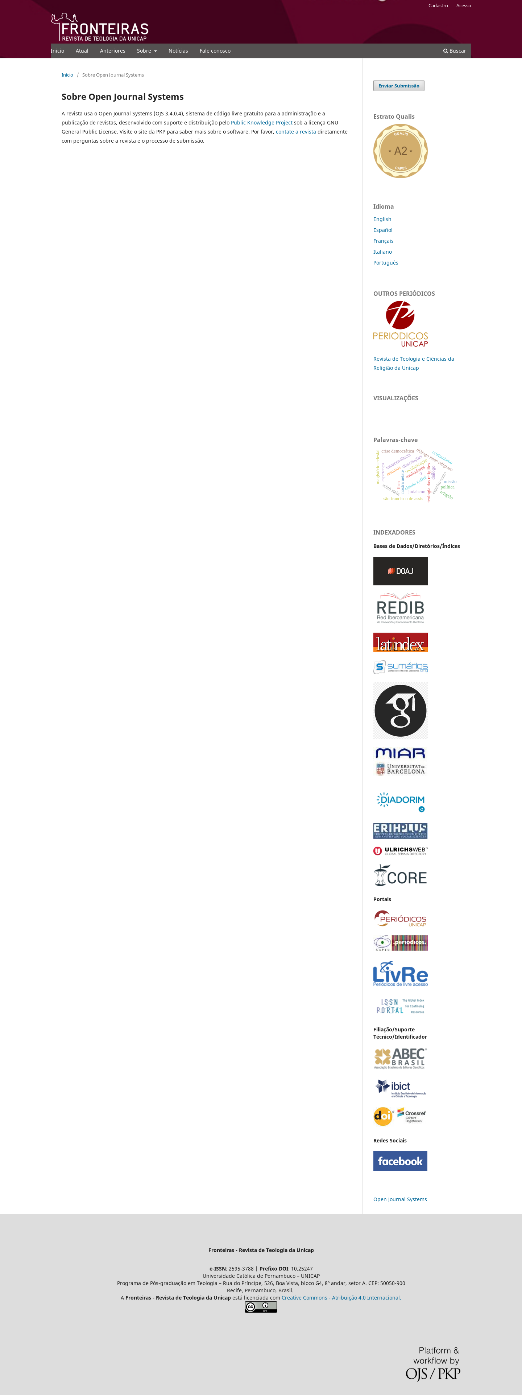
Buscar (454, 50)
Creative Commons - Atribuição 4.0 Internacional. (341, 1297)
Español (383, 229)
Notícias (178, 50)
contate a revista (297, 131)
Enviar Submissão (398, 85)
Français (383, 240)
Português (385, 262)
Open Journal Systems (400, 1199)
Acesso (463, 5)
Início (57, 50)
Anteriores (112, 50)
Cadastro (438, 5)
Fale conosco (215, 50)
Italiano (382, 251)
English (382, 219)
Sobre (145, 50)
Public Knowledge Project (262, 122)
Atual (82, 50)
